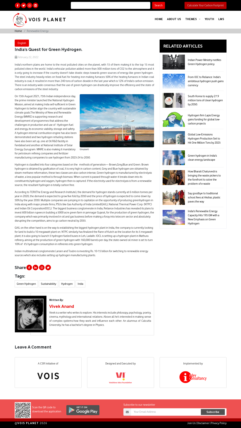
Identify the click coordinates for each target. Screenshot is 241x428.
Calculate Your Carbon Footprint (205, 5)
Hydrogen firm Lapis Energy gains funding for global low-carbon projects (204, 119)
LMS (221, 19)
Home (159, 19)
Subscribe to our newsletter (139, 411)
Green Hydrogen (26, 284)
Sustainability (48, 284)
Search (159, 5)
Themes (193, 19)
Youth (209, 19)
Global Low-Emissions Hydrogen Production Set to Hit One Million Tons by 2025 (204, 138)
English (22, 43)
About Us (174, 19)
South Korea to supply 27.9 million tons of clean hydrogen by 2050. (205, 100)
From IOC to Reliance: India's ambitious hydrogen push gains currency (206, 81)
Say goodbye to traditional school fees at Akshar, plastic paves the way (204, 197)
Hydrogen (67, 284)
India (80, 284)
